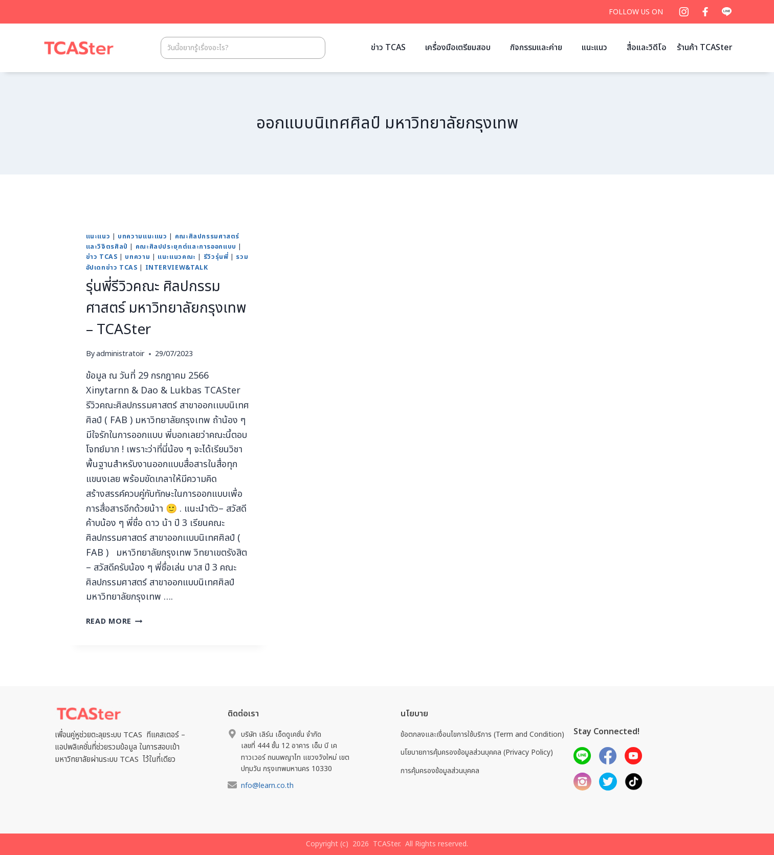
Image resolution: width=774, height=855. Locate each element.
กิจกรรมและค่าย (536, 47)
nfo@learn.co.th (267, 785)
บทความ (137, 257)
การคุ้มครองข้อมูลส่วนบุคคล (440, 770)
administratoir (120, 353)
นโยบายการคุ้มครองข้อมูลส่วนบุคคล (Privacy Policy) (477, 752)
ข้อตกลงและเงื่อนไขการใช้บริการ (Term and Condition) (482, 734)
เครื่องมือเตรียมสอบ (458, 47)
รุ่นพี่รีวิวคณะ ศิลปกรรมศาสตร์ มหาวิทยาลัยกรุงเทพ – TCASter (166, 308)
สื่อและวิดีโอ (647, 47)
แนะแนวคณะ (177, 257)
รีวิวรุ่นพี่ (216, 257)
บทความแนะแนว (142, 237)
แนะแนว (594, 47)
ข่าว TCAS (388, 47)
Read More (114, 621)
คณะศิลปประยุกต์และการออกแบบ (186, 247)
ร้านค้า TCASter (705, 47)
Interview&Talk (176, 268)
